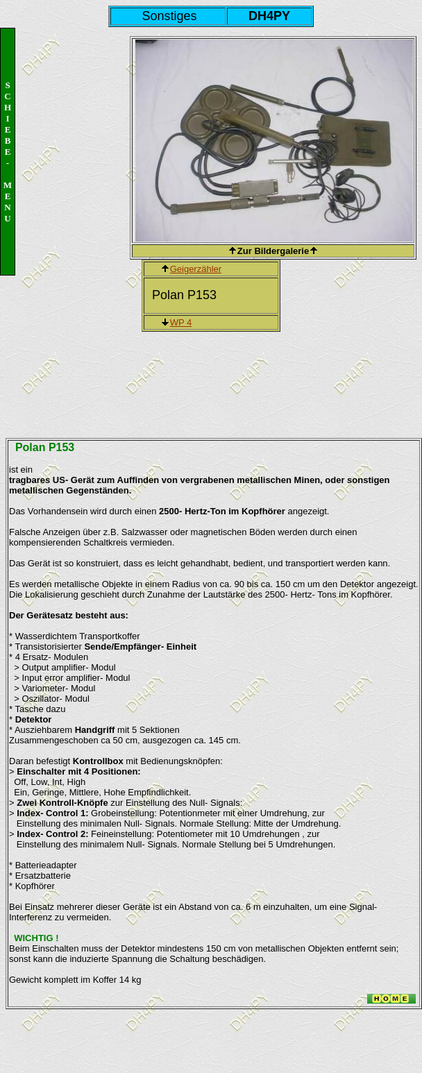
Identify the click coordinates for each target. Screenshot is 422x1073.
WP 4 (181, 322)
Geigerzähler (195, 269)
